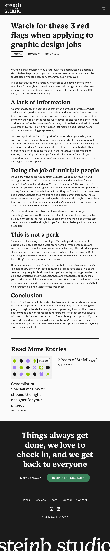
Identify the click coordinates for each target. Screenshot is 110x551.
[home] (15, 7)
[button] (103, 8)
